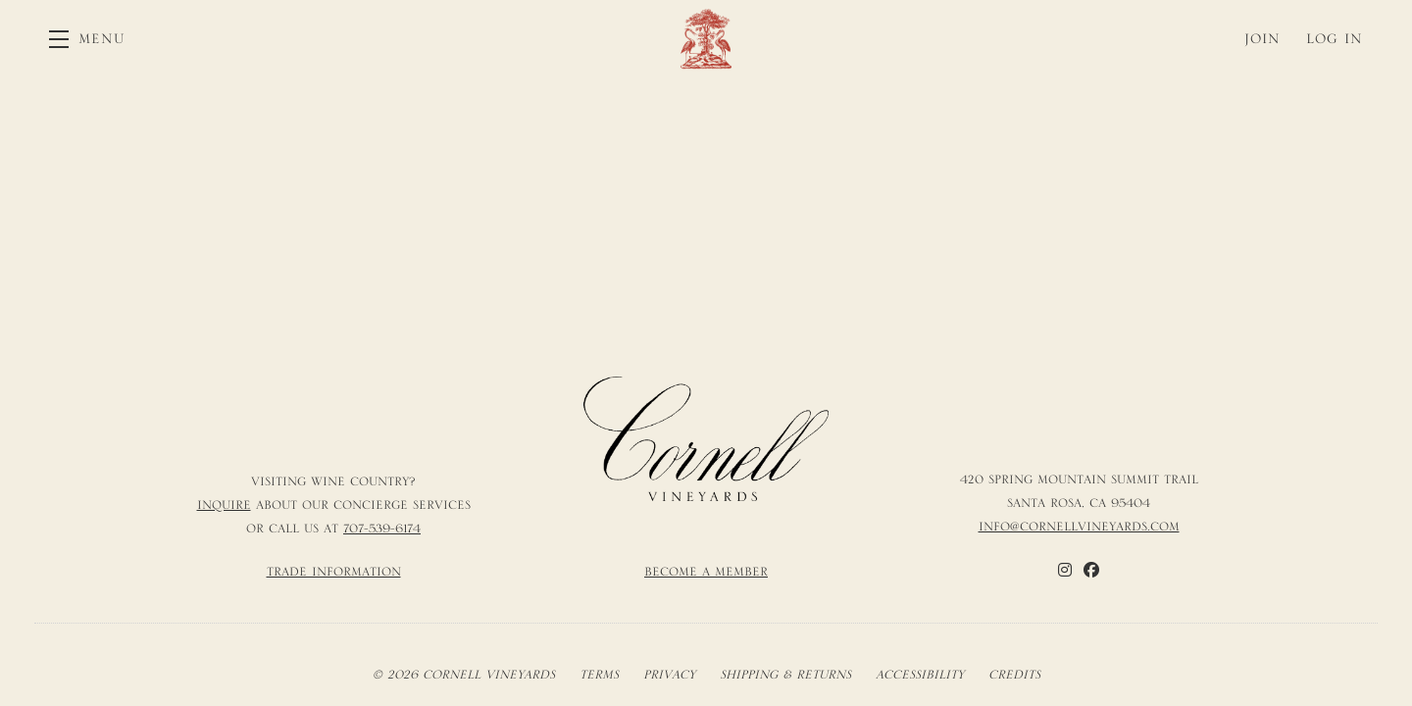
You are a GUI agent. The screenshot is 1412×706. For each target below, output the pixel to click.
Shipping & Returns (785, 674)
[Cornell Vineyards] (706, 439)
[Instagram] (1065, 570)
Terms (599, 674)
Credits (1014, 674)
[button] (87, 38)
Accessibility (920, 674)
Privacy (669, 674)
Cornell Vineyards (706, 39)
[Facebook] (1091, 570)
